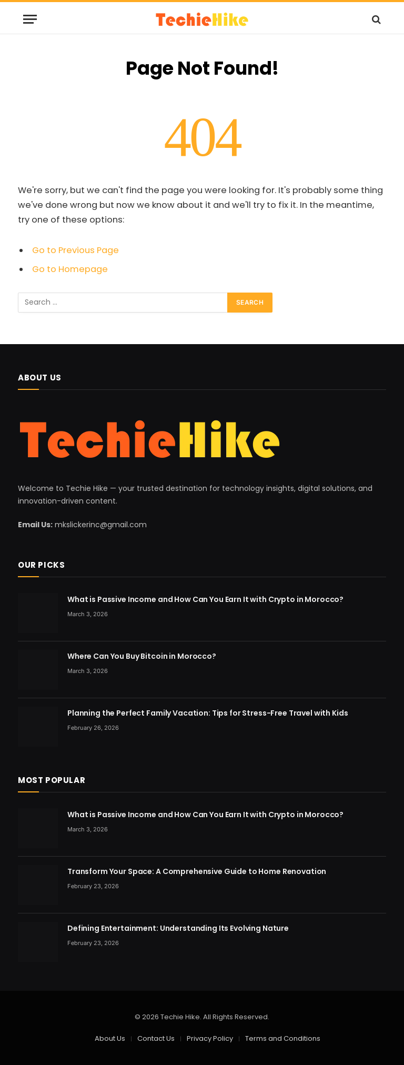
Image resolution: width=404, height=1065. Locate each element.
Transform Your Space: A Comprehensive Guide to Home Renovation (196, 871)
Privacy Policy (210, 1038)
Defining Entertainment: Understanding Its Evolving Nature (178, 928)
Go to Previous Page (75, 250)
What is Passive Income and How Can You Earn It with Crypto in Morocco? (205, 599)
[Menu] (30, 19)
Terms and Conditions (282, 1038)
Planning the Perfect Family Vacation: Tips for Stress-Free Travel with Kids (207, 713)
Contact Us (156, 1038)
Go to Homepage (70, 269)
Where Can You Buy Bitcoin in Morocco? (141, 656)
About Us (110, 1038)
